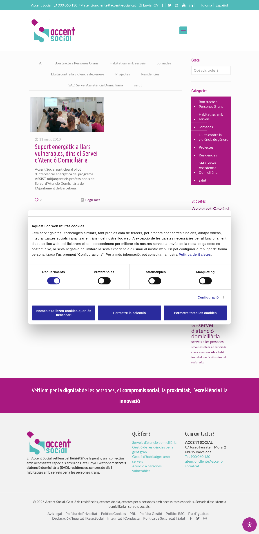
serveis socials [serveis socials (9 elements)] (207, 352)
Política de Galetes (195, 254)
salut (138, 85)
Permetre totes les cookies (195, 313)
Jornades (164, 63)
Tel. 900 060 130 (197, 456)
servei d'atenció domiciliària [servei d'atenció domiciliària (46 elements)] (205, 330)
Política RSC (175, 513)
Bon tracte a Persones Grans (76, 63)
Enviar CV (150, 5)
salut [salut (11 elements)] (194, 326)
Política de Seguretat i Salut (164, 518)
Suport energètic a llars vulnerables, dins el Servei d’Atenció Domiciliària (66, 153)
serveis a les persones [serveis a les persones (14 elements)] (207, 342)
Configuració (208, 297)
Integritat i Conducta (123, 518)
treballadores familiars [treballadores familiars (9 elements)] (204, 357)
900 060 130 (67, 5)
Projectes (122, 74)
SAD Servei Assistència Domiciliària (95, 85)
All (41, 63)
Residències (150, 74)
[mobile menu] (183, 30)
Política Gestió (150, 513)
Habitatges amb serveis (128, 63)
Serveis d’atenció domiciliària (154, 442)
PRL (133, 513)
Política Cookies (113, 513)
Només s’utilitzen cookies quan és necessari (63, 313)
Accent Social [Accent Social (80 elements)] (210, 209)
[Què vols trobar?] (211, 70)
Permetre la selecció (129, 313)
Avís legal (54, 513)
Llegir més (92, 200)
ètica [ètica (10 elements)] (201, 362)
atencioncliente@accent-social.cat (110, 5)
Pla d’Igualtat (198, 513)
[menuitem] (222, 5)
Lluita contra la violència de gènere (77, 74)
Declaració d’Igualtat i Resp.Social (78, 518)
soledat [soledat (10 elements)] (220, 352)
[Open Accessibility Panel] (249, 524)
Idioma (206, 5)
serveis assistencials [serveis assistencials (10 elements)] (202, 347)
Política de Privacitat (81, 513)
